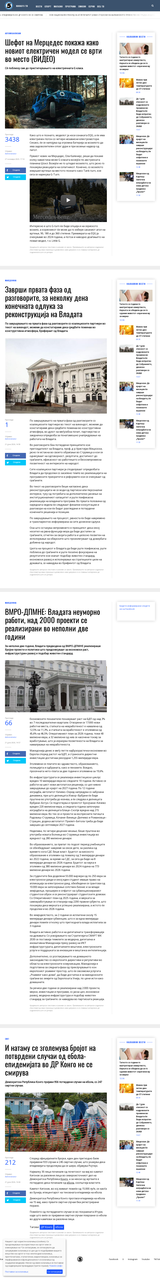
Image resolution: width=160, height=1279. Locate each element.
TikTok (157, 1259)
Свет (7, 1039)
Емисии (82, 6)
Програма (70, 6)
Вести (39, 6)
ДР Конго (46, 1227)
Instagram (133, 1259)
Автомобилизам (13, 33)
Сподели (13, 170)
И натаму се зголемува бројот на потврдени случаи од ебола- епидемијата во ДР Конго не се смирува (50, 1060)
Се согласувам (55, 1271)
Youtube (146, 1259)
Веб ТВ (100, 6)
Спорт (48, 6)
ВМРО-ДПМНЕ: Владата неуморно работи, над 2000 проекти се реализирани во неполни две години (52, 624)
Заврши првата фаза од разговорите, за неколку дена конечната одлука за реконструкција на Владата (46, 301)
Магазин (58, 6)
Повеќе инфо (55, 1265)
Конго (64, 1179)
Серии (91, 6)
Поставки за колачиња (16, 1271)
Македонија (10, 280)
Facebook (113, 1259)
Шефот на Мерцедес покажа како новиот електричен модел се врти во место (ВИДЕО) (53, 50)
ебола (70, 1182)
